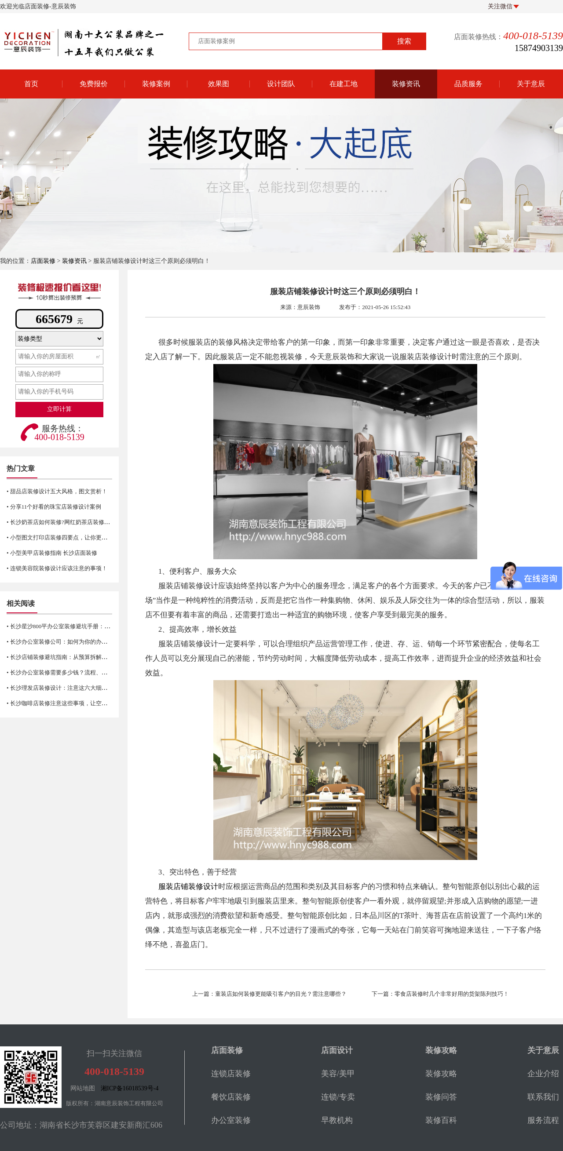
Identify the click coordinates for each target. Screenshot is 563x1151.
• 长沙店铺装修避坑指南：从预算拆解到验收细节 (68, 657)
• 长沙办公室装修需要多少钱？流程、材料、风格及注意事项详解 (88, 672)
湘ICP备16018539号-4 (129, 1088)
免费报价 (94, 83)
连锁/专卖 (338, 1097)
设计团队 (281, 83)
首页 (31, 83)
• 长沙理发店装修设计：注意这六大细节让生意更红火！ (77, 688)
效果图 (218, 83)
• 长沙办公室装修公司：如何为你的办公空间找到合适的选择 (83, 641)
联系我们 (543, 1097)
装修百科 (441, 1120)
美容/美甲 (338, 1073)
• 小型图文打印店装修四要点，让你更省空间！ (65, 537)
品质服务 (468, 83)
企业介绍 (543, 1073)
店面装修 (43, 261)
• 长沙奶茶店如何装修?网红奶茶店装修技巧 (61, 522)
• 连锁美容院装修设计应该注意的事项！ (57, 568)
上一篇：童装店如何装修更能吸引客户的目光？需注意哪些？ (269, 994)
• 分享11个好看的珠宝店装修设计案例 (54, 506)
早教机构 (337, 1120)
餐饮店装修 (231, 1097)
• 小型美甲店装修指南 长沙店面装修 (52, 553)
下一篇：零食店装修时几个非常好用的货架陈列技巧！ (440, 994)
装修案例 (156, 83)
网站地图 (82, 1088)
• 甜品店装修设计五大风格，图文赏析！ (57, 491)
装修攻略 (441, 1073)
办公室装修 (231, 1120)
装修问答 (441, 1097)
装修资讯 (406, 83)
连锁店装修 (231, 1073)
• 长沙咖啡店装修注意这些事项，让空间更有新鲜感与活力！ (83, 703)
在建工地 (343, 83)
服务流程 (543, 1120)
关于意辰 (531, 83)
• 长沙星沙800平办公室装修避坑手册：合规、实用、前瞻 (78, 626)
